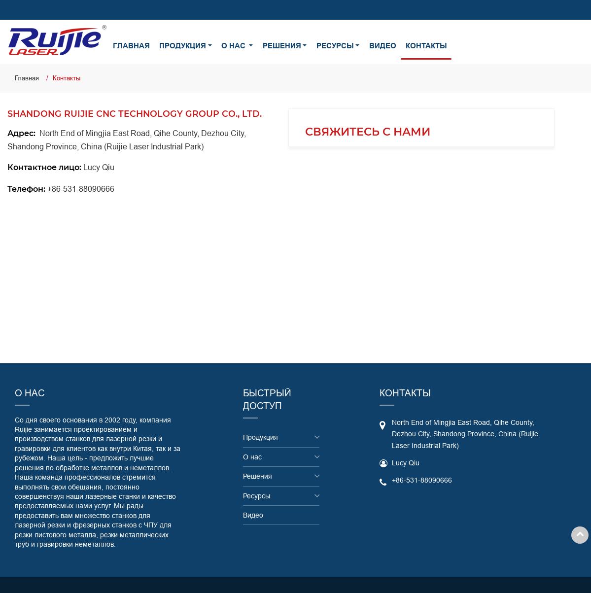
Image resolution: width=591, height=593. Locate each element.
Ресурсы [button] (335, 45)
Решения (257, 476)
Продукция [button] (182, 45)
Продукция (260, 437)
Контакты (426, 45)
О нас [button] (234, 45)
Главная (131, 45)
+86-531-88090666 (80, 188)
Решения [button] (282, 45)
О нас (252, 457)
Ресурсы (256, 496)
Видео (382, 45)
